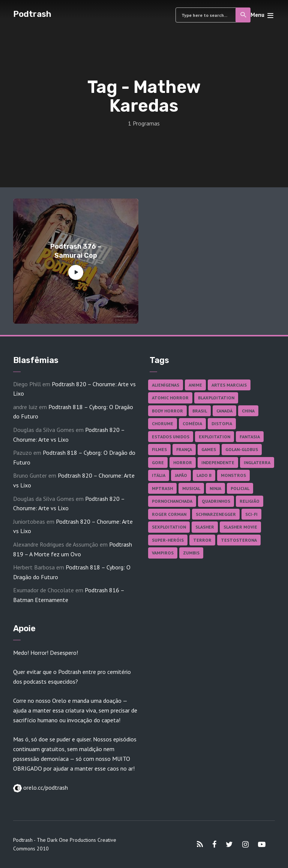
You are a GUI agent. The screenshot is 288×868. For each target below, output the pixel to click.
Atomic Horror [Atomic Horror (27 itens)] (170, 397)
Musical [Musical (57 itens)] (191, 488)
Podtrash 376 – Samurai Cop (75, 250)
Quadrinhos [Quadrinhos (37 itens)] (216, 501)
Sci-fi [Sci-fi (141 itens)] (251, 514)
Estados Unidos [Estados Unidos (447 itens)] (170, 436)
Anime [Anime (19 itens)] (195, 385)
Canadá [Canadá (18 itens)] (224, 411)
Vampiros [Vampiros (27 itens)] (163, 553)
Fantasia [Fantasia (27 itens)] (250, 436)
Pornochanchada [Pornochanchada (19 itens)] (172, 501)
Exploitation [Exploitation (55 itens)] (214, 436)
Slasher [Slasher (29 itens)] (204, 527)
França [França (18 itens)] (184, 449)
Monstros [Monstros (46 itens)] (233, 475)
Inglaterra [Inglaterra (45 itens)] (257, 462)
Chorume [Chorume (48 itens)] (162, 423)
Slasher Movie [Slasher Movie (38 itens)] (240, 527)
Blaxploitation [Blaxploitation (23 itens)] (216, 397)
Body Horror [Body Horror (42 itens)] (167, 411)
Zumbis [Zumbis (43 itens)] (191, 553)
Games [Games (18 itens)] (208, 449)
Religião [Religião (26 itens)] (250, 501)
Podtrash (32, 14)
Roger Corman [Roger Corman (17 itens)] (169, 514)
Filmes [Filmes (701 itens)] (159, 449)
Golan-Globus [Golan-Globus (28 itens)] (241, 449)
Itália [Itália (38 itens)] (158, 475)
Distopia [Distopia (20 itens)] (222, 423)
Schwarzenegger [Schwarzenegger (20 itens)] (216, 514)
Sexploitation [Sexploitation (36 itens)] (169, 527)
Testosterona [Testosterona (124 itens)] (239, 540)
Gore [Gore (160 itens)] (158, 462)
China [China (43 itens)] (248, 411)
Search (243, 14)
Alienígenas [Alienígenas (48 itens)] (165, 385)
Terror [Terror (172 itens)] (202, 540)
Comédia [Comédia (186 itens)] (192, 423)
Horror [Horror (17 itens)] (182, 462)
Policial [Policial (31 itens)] (240, 488)
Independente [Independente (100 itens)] (217, 462)
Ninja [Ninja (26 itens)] (215, 488)
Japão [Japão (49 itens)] (181, 475)
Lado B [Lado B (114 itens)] (204, 475)
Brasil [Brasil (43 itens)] (199, 411)
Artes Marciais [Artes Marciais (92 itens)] (229, 385)
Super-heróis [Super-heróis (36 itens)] (168, 540)
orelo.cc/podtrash (45, 787)
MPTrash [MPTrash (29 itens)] (162, 488)
